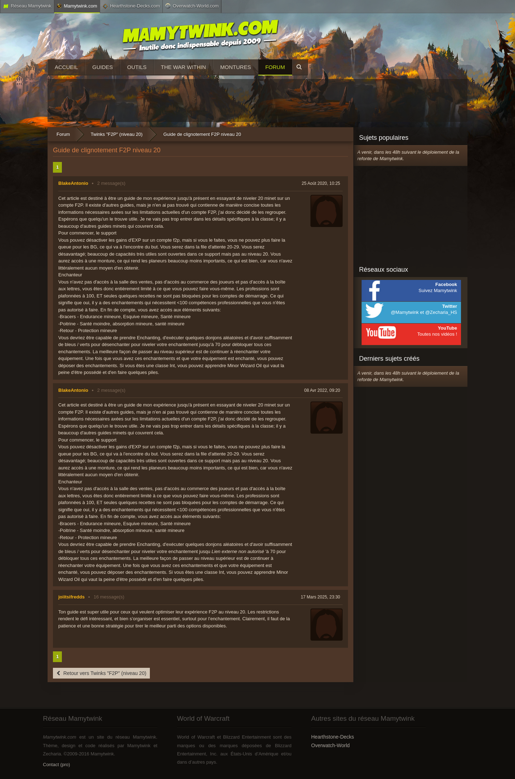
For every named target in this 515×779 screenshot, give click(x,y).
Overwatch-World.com (192, 6)
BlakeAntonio (73, 183)
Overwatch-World (330, 745)
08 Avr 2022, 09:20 (322, 390)
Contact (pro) (56, 764)
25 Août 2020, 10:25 (321, 183)
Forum (275, 67)
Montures (235, 67)
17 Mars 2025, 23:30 (320, 597)
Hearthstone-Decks (332, 737)
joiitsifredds (71, 597)
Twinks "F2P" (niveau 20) (117, 134)
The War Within (183, 67)
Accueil (66, 67)
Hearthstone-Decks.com (131, 6)
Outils (137, 67)
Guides (102, 67)
